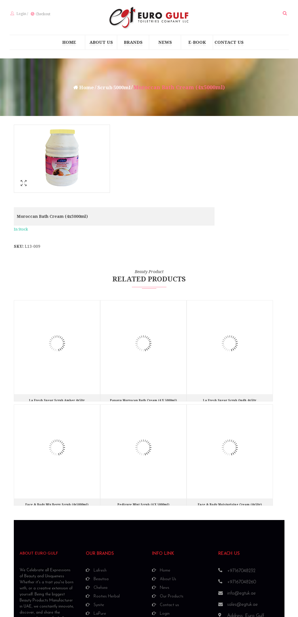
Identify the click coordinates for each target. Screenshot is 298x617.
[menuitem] (69, 43)
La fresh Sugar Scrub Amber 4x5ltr (57, 340)
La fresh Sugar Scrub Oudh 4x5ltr (229, 340)
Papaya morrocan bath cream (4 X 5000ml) (143, 340)
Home (85, 88)
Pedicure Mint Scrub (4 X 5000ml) (143, 445)
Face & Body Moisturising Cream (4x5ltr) (230, 445)
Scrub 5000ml (114, 88)
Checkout (42, 15)
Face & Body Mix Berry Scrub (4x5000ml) (56, 445)
